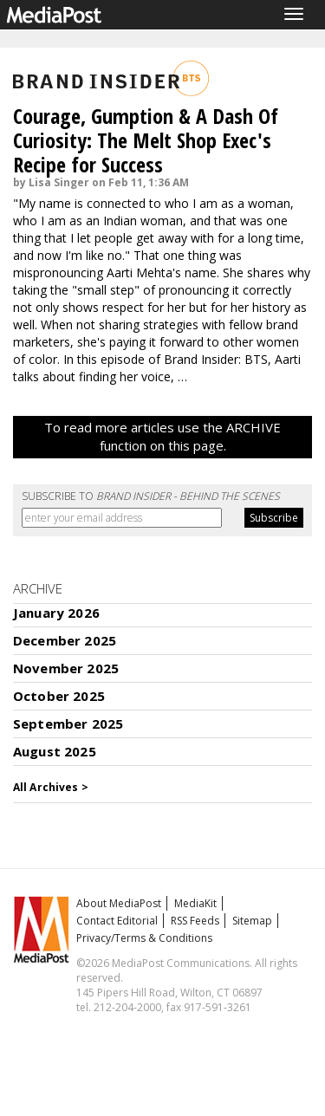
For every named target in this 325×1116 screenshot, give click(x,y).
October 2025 (59, 695)
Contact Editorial (117, 920)
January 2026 (56, 612)
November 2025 (66, 668)
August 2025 (54, 751)
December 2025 (64, 640)
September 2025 (68, 723)
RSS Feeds (195, 920)
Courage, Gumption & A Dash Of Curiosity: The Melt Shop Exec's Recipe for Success (145, 139)
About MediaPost (118, 903)
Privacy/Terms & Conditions (144, 938)
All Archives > (50, 787)
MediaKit (195, 903)
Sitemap (252, 920)
